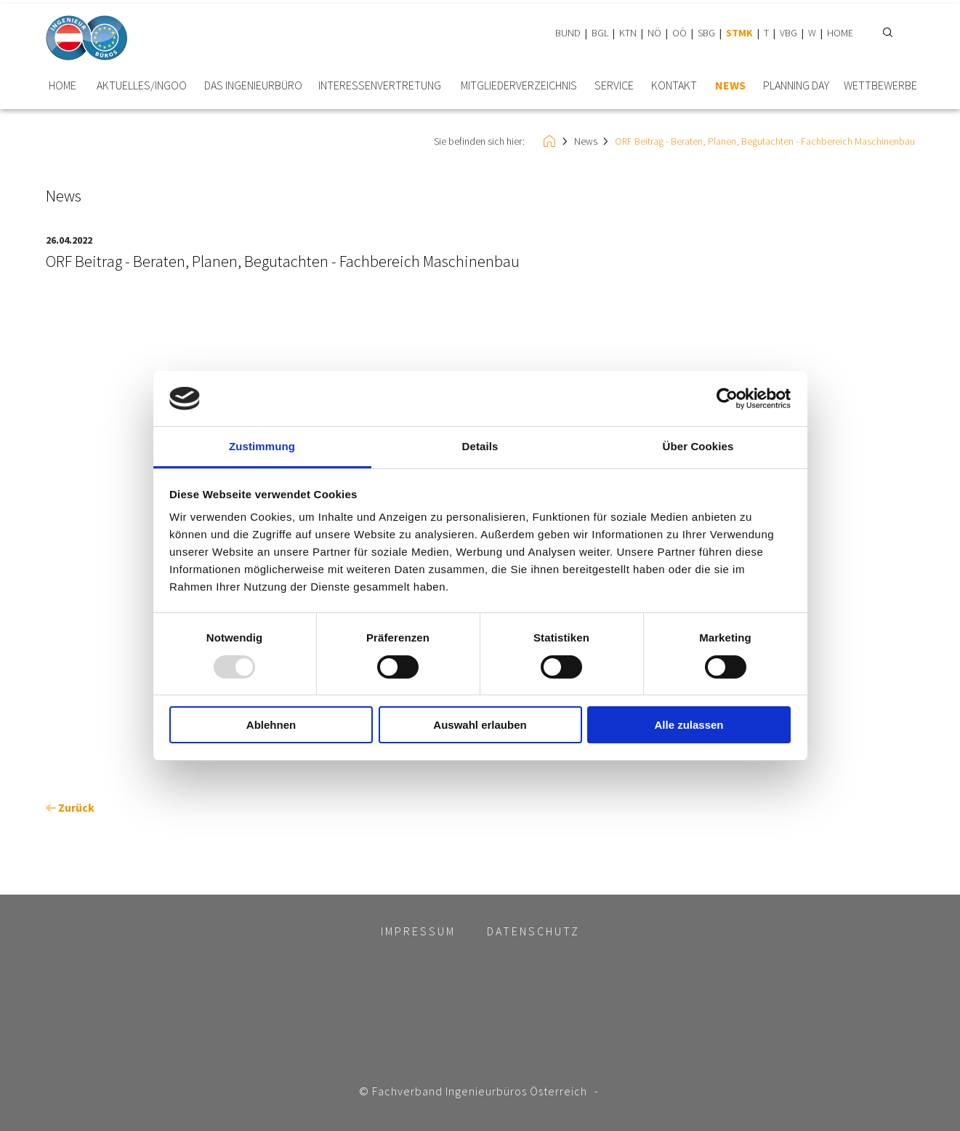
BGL (600, 32)
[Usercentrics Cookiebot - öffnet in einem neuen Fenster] (727, 398)
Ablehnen (271, 725)
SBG (706, 32)
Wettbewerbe (880, 85)
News (730, 85)
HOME (840, 32)
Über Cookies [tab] (698, 446)
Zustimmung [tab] (262, 446)
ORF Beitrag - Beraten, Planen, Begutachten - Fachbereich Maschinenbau (765, 141)
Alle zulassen (688, 725)
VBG (788, 32)
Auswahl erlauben (479, 725)
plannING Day (796, 85)
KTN (628, 32)
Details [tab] (480, 446)
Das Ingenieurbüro (253, 85)
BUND (568, 32)
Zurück (70, 807)
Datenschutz (533, 931)
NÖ (654, 32)
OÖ (679, 32)
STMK (739, 32)
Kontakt (674, 85)
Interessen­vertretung (379, 85)
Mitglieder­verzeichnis (519, 85)
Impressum (418, 931)
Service (614, 85)
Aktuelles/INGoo (142, 85)
